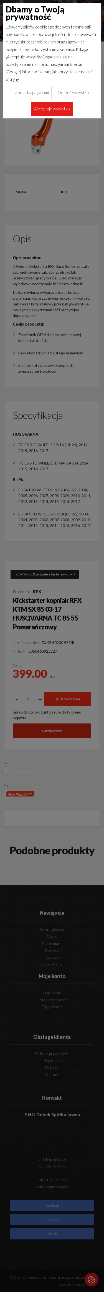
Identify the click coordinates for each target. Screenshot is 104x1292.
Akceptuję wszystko (52, 108)
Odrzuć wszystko (73, 92)
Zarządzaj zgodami (32, 92)
